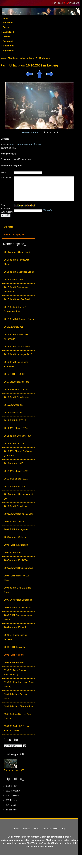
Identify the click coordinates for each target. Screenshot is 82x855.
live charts (74, 3)
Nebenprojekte (27, 58)
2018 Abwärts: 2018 (13, 279)
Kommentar (6, 177)
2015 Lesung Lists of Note (16, 382)
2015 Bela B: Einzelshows (16, 397)
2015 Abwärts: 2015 (13, 405)
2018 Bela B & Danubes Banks (19, 272)
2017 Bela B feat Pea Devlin (17, 299)
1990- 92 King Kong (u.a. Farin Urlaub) (19, 684)
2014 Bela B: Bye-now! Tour (17, 436)
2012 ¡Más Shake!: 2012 (16, 471)
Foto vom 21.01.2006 (14, 770)
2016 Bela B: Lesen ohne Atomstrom (16, 364)
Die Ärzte (8, 227)
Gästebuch (8, 32)
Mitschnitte (8, 46)
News (5, 18)
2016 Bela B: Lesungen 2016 (18, 354)
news (36, 829)
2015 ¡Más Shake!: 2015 (16, 389)
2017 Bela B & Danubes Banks (19, 319)
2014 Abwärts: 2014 (13, 413)
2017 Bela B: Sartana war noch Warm (16, 289)
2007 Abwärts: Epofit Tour (16, 560)
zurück (16, 829)
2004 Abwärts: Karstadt (15, 627)
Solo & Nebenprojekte (14, 234)
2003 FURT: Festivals (14, 647)
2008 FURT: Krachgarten (16, 545)
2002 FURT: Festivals (14, 662)
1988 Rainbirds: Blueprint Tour (18, 706)
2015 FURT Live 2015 (14, 374)
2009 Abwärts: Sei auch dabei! (18, 514)
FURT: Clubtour (42, 58)
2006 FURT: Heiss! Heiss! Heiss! (16, 578)
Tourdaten (7, 23)
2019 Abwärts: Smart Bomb (17, 252)
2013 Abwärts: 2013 (13, 463)
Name (3, 172)
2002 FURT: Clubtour (14, 655)
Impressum (8, 50)
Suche (5, 27)
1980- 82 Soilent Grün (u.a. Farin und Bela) (17, 728)
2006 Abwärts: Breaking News (18, 568)
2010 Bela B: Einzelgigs (15, 506)
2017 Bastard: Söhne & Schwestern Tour (15, 309)
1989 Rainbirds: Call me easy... (15, 696)
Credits (6, 36)
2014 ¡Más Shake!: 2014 (16, 428)
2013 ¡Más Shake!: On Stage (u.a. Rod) (18, 453)
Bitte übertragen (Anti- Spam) (7, 208)
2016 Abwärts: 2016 (13, 327)
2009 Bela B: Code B (14, 522)
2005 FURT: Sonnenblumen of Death (18, 617)
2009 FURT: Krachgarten (16, 529)
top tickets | (57, 3)
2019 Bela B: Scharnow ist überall (16, 262)
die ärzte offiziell (50, 829)
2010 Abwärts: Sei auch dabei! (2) (18, 496)
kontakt (26, 829)
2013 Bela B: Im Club (14, 443)
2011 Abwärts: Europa (14, 486)
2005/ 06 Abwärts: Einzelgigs (18, 600)
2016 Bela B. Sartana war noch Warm (16, 336)
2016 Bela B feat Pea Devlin (17, 346)
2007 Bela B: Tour (12, 552)
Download (7, 41)
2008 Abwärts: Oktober (15, 537)
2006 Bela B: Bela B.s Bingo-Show (18, 590)
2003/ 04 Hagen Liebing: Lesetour (16, 637)
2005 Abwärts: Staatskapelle (17, 607)
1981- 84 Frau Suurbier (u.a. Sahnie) (17, 716)
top (63, 829)
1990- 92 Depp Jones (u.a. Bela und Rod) (17, 672)
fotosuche (11, 740)
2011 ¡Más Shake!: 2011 (16, 479)
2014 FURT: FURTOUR (15, 420)
